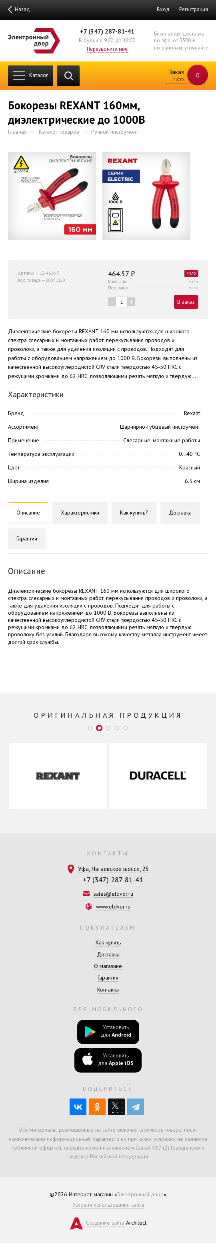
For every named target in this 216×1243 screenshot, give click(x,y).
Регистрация (193, 9)
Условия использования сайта (108, 1204)
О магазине (108, 966)
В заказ (186, 301)
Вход (163, 9)
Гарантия (108, 977)
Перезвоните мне (107, 48)
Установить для (108, 1031)
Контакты (108, 989)
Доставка (108, 954)
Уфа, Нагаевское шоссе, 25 (113, 869)
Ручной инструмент (114, 131)
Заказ (183, 75)
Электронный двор (140, 1194)
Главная (17, 131)
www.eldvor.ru (113, 906)
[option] (58, 776)
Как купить (108, 942)
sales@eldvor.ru (113, 893)
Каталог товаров (59, 131)
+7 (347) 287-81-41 (107, 31)
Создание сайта (105, 1222)
